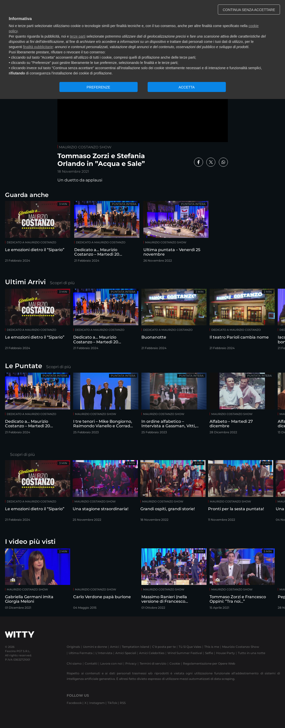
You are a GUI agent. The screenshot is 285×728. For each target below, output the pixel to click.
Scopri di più (62, 282)
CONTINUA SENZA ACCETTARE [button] (249, 10)
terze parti (77, 36)
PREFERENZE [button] (98, 87)
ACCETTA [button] (186, 87)
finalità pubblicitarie (38, 47)
